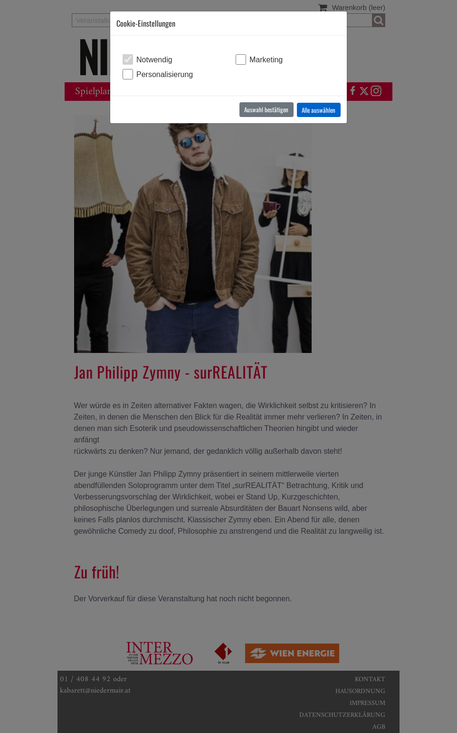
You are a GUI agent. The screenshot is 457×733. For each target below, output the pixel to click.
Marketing (266, 60)
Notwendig (154, 60)
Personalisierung (164, 74)
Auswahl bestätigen (266, 109)
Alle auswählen (318, 110)
